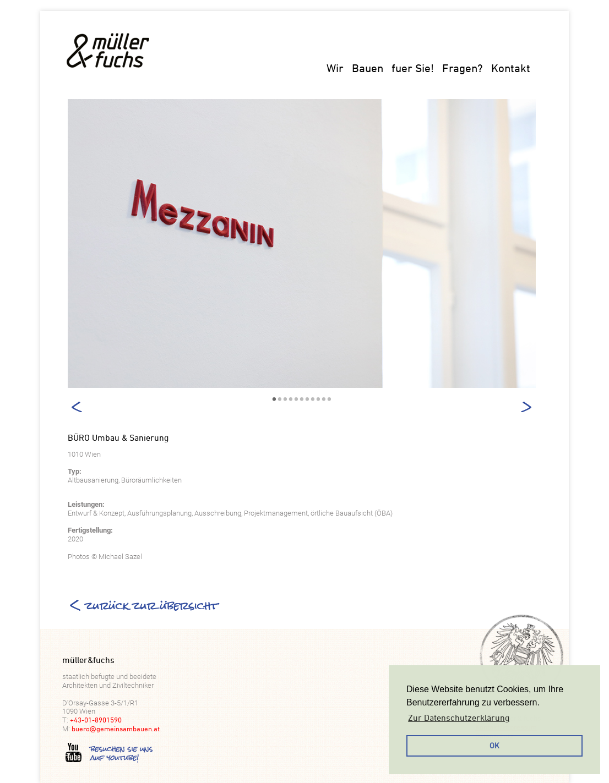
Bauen (367, 68)
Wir (335, 68)
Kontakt (510, 68)
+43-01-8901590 (96, 719)
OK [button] (494, 745)
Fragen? (462, 68)
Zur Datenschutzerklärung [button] (458, 717)
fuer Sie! (413, 68)
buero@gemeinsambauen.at (116, 728)
